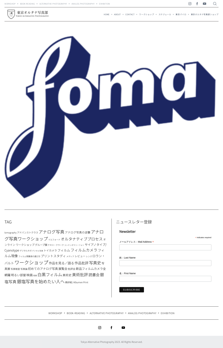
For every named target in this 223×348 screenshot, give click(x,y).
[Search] (215, 3)
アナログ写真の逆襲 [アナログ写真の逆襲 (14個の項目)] (77, 232)
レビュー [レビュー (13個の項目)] (80, 256)
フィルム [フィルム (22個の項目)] (63, 250)
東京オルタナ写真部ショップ (205, 14)
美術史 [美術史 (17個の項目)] (67, 275)
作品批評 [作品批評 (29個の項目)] (82, 262)
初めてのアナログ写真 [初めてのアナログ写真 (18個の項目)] (43, 268)
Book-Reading (27, 3)
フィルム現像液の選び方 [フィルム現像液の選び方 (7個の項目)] (29, 256)
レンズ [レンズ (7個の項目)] (89, 256)
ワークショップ (146, 14)
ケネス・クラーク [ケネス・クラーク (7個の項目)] (56, 244)
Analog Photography (83, 3)
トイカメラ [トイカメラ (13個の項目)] (50, 250)
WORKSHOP (10, 3)
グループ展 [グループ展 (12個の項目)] (41, 244)
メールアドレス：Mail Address (136, 242)
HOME (107, 14)
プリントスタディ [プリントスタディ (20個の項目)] (53, 255)
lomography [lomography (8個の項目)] (10, 232)
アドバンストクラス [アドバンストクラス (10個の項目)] (27, 232)
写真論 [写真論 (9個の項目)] (23, 269)
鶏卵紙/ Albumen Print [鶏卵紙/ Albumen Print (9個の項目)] (76, 282)
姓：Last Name (127, 257)
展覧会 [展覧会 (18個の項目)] (62, 268)
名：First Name (127, 273)
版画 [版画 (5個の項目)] (35, 275)
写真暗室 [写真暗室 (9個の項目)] (15, 269)
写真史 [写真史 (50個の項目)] (95, 263)
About (117, 14)
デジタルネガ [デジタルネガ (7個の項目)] (26, 250)
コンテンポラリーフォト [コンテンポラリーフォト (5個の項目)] (74, 245)
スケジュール (165, 14)
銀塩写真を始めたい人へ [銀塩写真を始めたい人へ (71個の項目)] (41, 281)
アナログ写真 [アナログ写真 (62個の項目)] (51, 231)
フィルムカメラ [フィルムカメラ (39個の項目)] (84, 250)
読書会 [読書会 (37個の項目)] (94, 274)
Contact (130, 14)
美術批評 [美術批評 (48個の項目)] (80, 274)
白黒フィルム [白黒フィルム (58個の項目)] (49, 274)
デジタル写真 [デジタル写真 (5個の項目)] (37, 250)
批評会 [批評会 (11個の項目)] (71, 269)
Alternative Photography (53, 3)
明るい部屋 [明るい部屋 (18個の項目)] (18, 275)
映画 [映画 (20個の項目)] (29, 275)
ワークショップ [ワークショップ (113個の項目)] (31, 262)
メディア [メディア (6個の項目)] (70, 256)
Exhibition (104, 3)
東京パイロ (181, 14)
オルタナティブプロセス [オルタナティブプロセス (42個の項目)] (82, 239)
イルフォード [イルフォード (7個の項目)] (54, 239)
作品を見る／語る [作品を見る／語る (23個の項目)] (61, 262)
